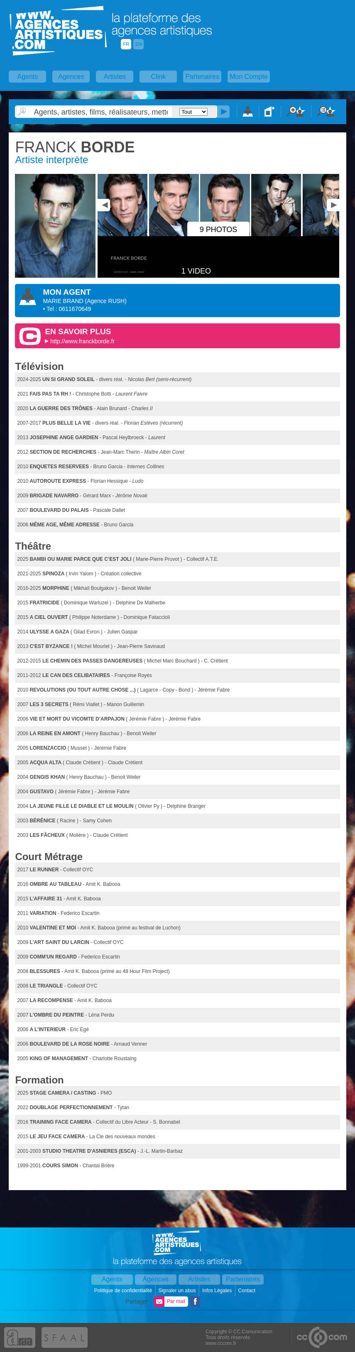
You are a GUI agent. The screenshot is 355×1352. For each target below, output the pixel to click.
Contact (247, 1290)
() (106, 301)
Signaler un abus (177, 1290)
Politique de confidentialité (124, 1290)
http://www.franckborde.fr (82, 341)
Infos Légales (217, 1290)
